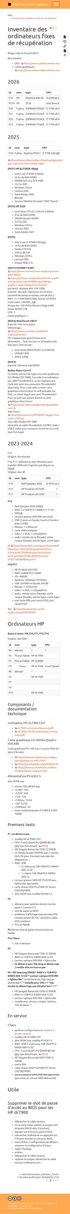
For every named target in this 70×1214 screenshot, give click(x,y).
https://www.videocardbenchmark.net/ (39, 70)
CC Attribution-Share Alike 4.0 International (25, 1208)
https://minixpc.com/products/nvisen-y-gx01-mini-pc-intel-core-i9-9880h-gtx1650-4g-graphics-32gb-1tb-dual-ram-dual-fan (34, 281)
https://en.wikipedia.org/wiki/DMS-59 (38, 764)
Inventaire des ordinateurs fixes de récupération (34, 18)
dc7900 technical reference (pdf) (36, 728)
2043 (44, 846)
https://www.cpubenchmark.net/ (42, 63)
